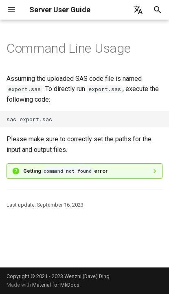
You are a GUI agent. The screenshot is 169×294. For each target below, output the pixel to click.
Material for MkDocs (55, 285)
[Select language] (138, 10)
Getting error (65, 171)
